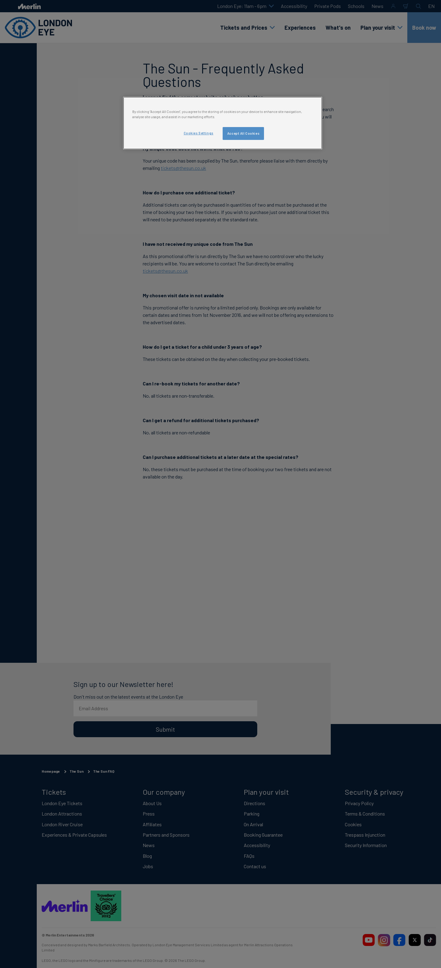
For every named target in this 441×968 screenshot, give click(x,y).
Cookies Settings (198, 133)
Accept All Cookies (243, 133)
